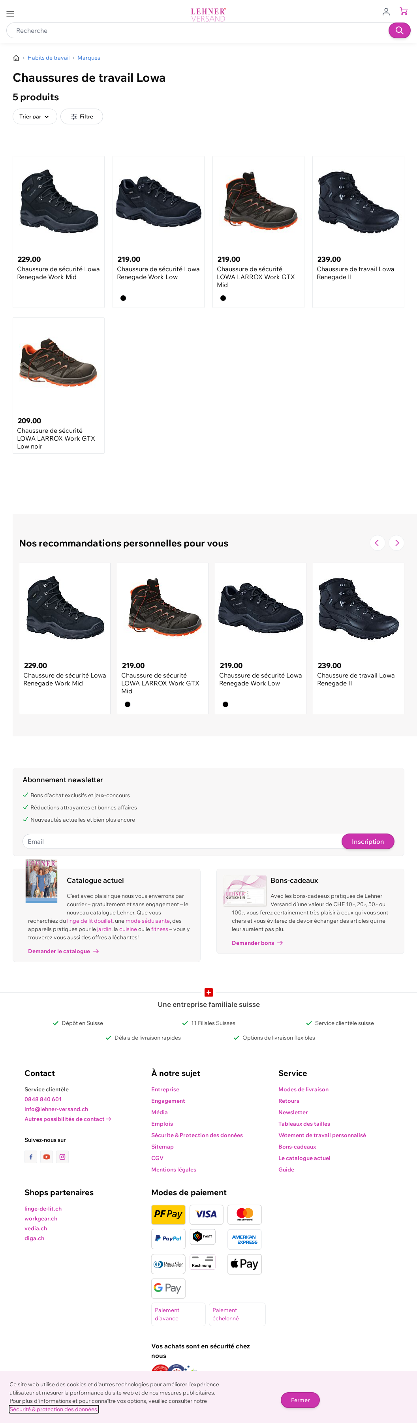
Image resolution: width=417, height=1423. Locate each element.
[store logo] (208, 15)
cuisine (128, 929)
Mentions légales (173, 1169)
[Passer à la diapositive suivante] (396, 543)
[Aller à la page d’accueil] (16, 58)
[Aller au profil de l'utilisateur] (388, 11)
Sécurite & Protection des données (197, 1135)
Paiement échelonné (225, 1314)
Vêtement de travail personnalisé (322, 1135)
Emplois (162, 1123)
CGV (157, 1158)
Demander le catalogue (63, 951)
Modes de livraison (303, 1089)
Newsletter (293, 1112)
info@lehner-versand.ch (56, 1109)
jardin (104, 929)
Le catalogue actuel (304, 1158)
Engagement (168, 1100)
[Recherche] (400, 30)
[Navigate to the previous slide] (377, 543)
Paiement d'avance (167, 1314)
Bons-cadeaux (297, 1146)
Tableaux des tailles (304, 1123)
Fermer (300, 1400)
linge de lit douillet (90, 920)
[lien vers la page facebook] (32, 1157)
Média (159, 1112)
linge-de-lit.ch (43, 1208)
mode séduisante (148, 920)
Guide (286, 1169)
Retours (288, 1100)
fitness (159, 929)
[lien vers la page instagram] (62, 1157)
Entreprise (165, 1089)
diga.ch (34, 1238)
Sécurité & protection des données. (53, 1409)
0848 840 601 (43, 1099)
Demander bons (257, 942)
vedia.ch (35, 1228)
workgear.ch (40, 1218)
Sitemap (162, 1146)
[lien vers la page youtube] (48, 1157)
